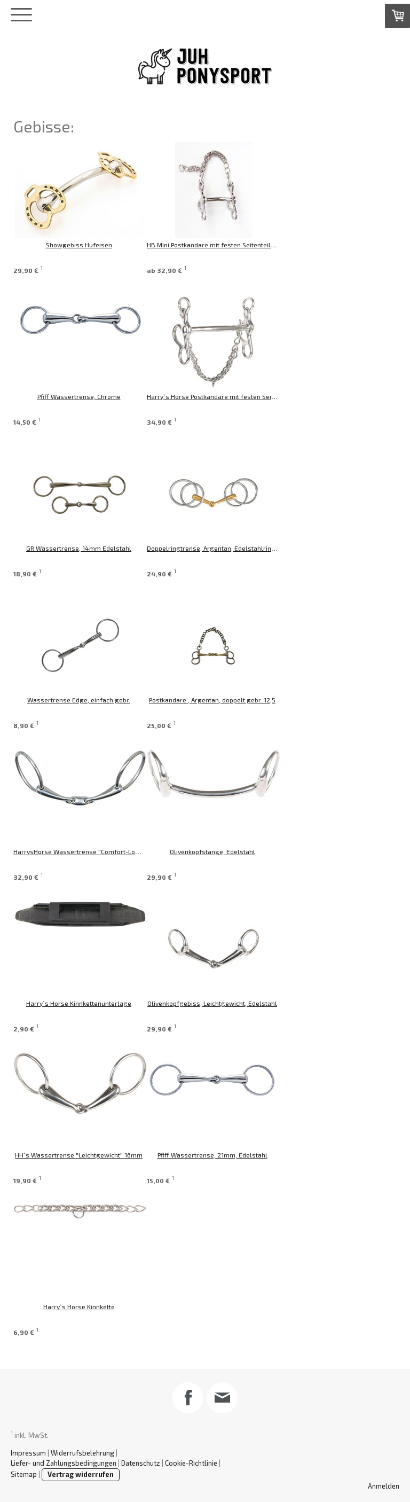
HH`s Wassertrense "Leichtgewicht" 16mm (79, 1155)
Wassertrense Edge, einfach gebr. (78, 699)
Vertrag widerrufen (81, 1474)
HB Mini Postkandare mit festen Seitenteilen (233, 244)
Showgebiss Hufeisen (79, 244)
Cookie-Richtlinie (191, 1463)
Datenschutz (140, 1463)
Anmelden (383, 1486)
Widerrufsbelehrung (82, 1453)
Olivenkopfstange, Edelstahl (234, 851)
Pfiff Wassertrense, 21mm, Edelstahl (234, 1155)
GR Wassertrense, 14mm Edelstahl (78, 548)
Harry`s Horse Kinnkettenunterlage (78, 1003)
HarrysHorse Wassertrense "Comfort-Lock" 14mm (88, 851)
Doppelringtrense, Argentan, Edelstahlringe (234, 548)
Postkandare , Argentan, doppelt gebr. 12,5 (233, 699)
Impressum (28, 1453)
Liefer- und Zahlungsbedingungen (63, 1463)
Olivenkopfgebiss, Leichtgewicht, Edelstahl (233, 1003)
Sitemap (24, 1474)
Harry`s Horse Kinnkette (79, 1306)
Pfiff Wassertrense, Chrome (79, 396)
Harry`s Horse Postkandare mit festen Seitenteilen (243, 396)
